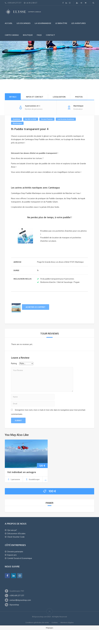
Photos (79, 97)
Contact (50, 35)
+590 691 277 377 (16, 595)
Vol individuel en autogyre (21, 472)
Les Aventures (78, 23)
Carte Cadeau (12, 35)
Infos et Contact (34, 97)
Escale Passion (47, 119)
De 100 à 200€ (30, 119)
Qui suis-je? (12, 530)
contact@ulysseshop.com (20, 600)
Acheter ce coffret (35, 307)
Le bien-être (61, 23)
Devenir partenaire (15, 551)
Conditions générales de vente (37, 622)
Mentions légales (67, 622)
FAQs (39, 35)
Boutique (28, 35)
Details (12, 97)
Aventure (16, 119)
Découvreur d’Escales (16, 533)
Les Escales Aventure (66, 119)
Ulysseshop (14, 605)
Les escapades (24, 23)
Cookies (55, 622)
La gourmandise (43, 23)
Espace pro (12, 555)
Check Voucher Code (16, 537)
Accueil (8, 23)
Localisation (59, 97)
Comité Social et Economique (19, 558)
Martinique (17, 123)
